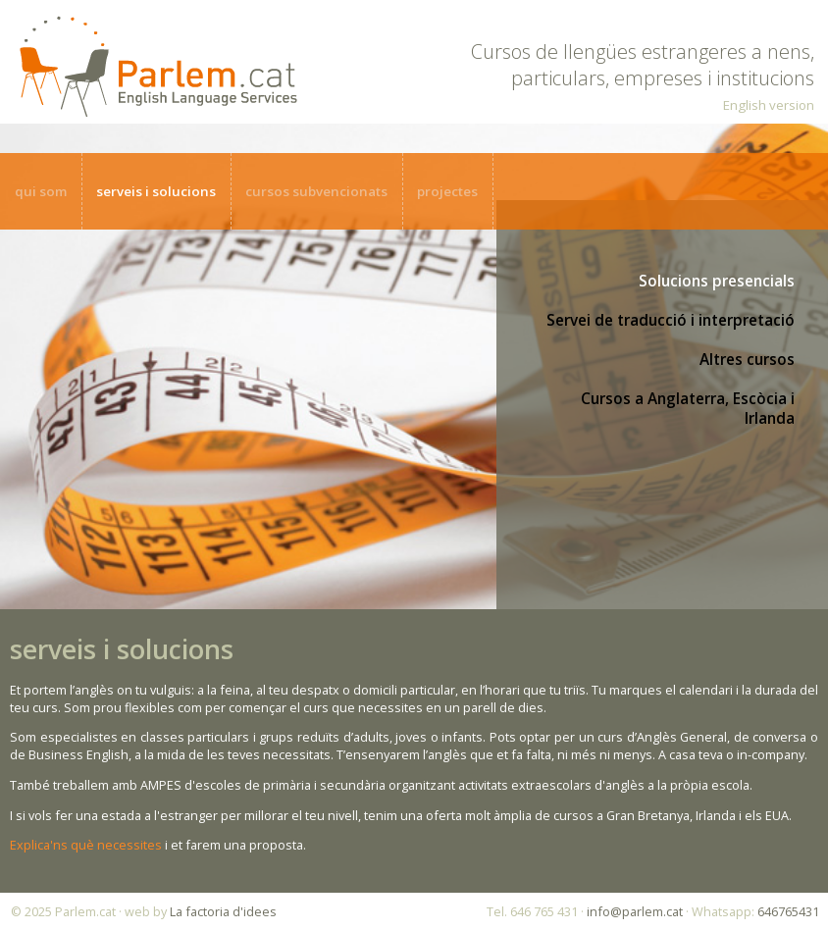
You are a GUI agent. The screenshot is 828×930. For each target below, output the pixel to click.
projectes (447, 191)
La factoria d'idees (223, 911)
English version (768, 105)
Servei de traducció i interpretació (670, 320)
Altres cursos (747, 359)
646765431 (788, 911)
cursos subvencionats (316, 191)
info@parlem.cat (635, 911)
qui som (41, 191)
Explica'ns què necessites (86, 844)
